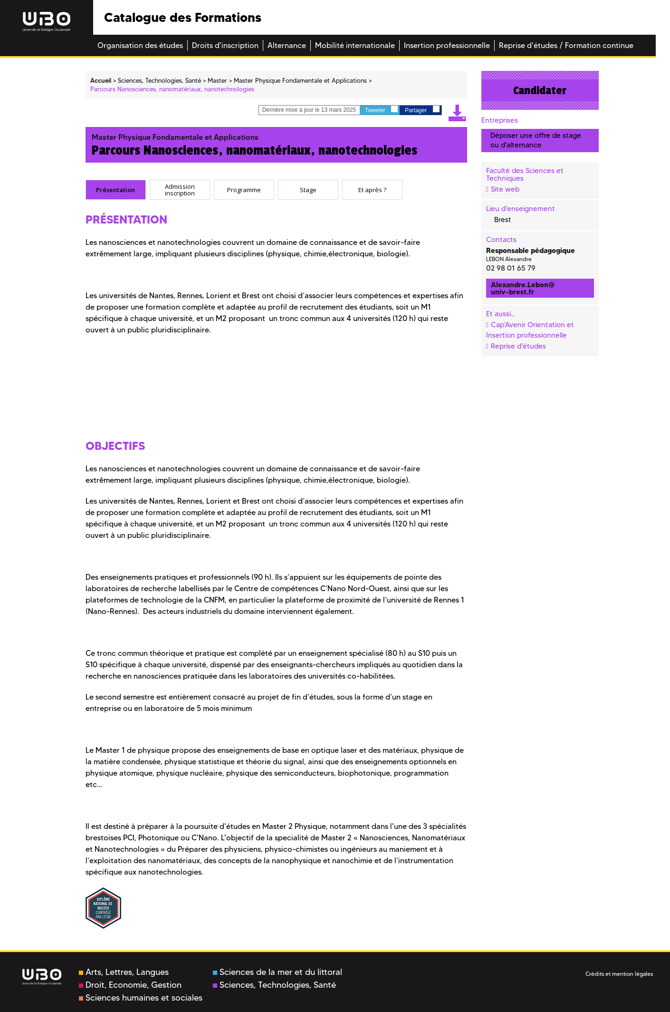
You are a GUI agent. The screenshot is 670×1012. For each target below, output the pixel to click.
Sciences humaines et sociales (140, 998)
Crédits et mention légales (619, 973)
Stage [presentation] (308, 189)
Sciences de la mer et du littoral (277, 972)
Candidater (539, 90)
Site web (505, 189)
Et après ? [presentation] (372, 189)
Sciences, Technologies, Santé (274, 985)
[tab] (116, 190)
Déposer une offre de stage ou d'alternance (535, 140)
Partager (422, 110)
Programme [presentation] (244, 189)
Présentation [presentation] (115, 189)
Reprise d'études (518, 346)
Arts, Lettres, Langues (124, 972)
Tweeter (381, 110)
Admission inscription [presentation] (180, 189)
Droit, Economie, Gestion (130, 985)
